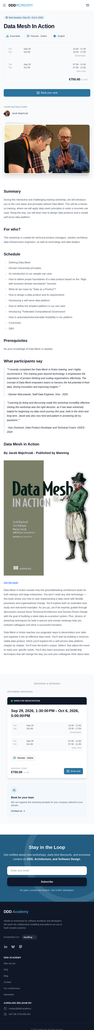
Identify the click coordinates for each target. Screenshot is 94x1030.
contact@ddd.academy (20, 1008)
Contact (7, 982)
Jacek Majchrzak (20, 113)
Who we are (9, 963)
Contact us (18, 811)
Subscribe (47, 881)
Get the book (11, 582)
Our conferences (12, 988)
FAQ (6, 969)
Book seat (73, 771)
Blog (6, 976)
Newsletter (9, 994)
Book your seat (47, 92)
